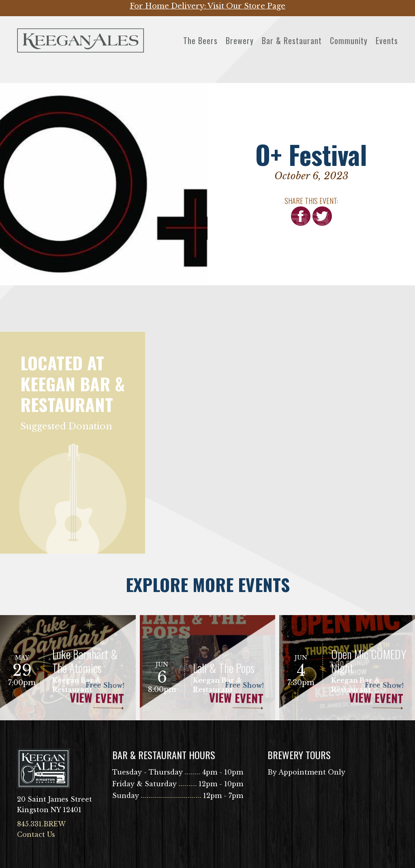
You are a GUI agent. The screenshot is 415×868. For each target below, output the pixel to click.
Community (349, 40)
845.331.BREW (41, 824)
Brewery (240, 40)
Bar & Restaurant (292, 40)
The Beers (200, 40)
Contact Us (36, 834)
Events (387, 40)
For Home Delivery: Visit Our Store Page (207, 6)
